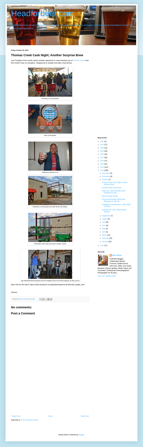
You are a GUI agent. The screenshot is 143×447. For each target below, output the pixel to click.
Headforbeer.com (42, 13)
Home (50, 416)
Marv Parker (117, 255)
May (104, 229)
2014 (102, 167)
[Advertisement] (50, 394)
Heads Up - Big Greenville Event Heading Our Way (114, 192)
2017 (102, 158)
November (106, 176)
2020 (102, 148)
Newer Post (16, 416)
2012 (102, 245)
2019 (102, 151)
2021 (102, 145)
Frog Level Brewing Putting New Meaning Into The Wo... (113, 200)
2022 (102, 141)
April (104, 232)
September (106, 216)
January (105, 242)
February (105, 238)
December (106, 173)
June (104, 225)
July (104, 222)
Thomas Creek (79, 60)
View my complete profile (107, 276)
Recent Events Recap (110, 196)
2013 (102, 170)
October (105, 180)
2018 (102, 154)
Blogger (81, 435)
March (104, 235)
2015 (102, 164)
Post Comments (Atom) (29, 420)
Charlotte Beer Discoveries (111, 188)
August (105, 219)
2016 (102, 161)
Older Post (85, 416)
